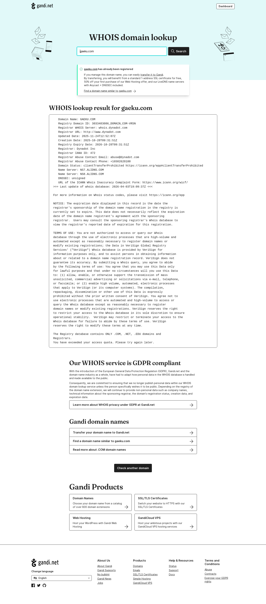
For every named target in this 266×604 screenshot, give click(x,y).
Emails (136, 570)
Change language (42, 571)
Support (174, 570)
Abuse (208, 569)
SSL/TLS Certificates (145, 574)
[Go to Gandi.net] (42, 6)
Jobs (100, 582)
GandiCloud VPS (142, 582)
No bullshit (103, 574)
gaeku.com (90, 69)
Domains (138, 566)
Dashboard (225, 6)
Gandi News (104, 578)
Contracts (210, 573)
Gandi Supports (106, 570)
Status (173, 566)
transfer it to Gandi (151, 74)
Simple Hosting (142, 578)
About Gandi (104, 566)
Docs (172, 574)
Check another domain (133, 468)
